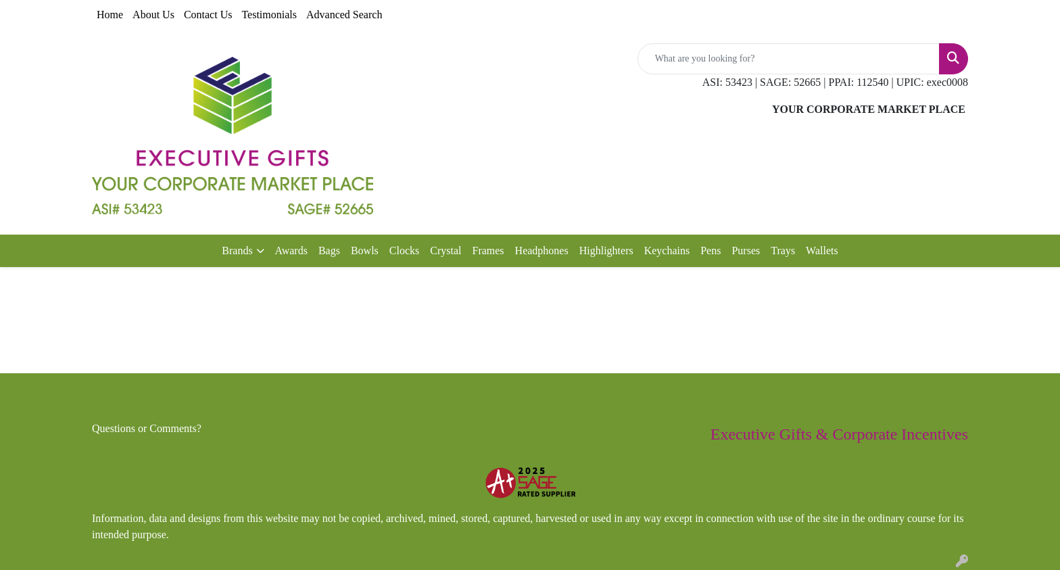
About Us (153, 14)
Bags (329, 250)
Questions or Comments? (146, 428)
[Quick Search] (788, 58)
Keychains (667, 250)
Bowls (365, 250)
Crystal (445, 250)
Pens (710, 250)
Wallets (822, 250)
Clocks (404, 250)
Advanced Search (344, 14)
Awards (291, 250)
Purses (745, 250)
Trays (783, 250)
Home (110, 14)
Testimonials (269, 14)
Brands (237, 250)
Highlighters (606, 250)
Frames (488, 250)
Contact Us (208, 14)
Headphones (542, 250)
